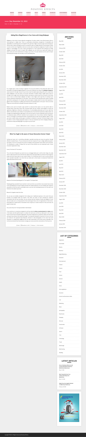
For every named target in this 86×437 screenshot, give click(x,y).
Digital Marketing (62, 254)
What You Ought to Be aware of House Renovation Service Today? (30, 134)
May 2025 (61, 55)
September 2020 (62, 196)
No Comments (40, 125)
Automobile (61, 243)
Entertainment (63, 12)
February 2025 (62, 62)
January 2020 (62, 224)
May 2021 (61, 168)
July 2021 (61, 161)
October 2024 (62, 66)
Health (36, 12)
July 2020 (61, 203)
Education (73, 12)
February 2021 (62, 178)
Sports (60, 331)
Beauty (60, 247)
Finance (44, 12)
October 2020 (62, 192)
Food (60, 272)
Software (61, 328)
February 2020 (62, 220)
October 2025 (62, 52)
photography (62, 310)
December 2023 (62, 76)
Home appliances (62, 289)
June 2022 (61, 125)
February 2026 (62, 48)
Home (60, 286)
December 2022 (62, 104)
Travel (60, 342)
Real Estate (61, 314)
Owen (18, 125)
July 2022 (61, 122)
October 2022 (62, 111)
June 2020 (61, 206)
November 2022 (62, 108)
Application (61, 240)
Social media (61, 324)
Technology (52, 12)
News (60, 307)
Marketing (61, 303)
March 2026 (61, 44)
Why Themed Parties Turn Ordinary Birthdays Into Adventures (64, 376)
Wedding (61, 352)
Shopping (20, 12)
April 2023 (61, 97)
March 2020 (61, 217)
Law (60, 300)
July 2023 (61, 94)
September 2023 (62, 87)
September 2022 (62, 115)
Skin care (61, 321)
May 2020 (61, 210)
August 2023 (62, 90)
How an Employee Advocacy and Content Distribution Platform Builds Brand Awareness (66, 366)
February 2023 (62, 101)
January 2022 (62, 143)
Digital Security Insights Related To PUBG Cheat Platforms (66, 384)
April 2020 (61, 213)
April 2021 (61, 171)
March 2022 (61, 136)
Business (28, 12)
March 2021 (61, 175)
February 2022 (62, 139)
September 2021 (62, 154)
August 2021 (62, 157)
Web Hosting (62, 349)
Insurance (61, 293)
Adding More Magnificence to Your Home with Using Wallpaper (30, 35)
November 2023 (62, 80)
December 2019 (62, 227)
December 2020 (62, 185)
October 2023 (62, 83)
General (12, 12)
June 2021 (61, 164)
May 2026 (61, 41)
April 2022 (61, 132)
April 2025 (61, 59)
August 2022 (62, 118)
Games (60, 275)
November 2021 (62, 150)
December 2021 (62, 146)
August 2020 (62, 199)
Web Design (61, 345)
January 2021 (62, 182)
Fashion (60, 265)
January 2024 (62, 73)
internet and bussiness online (65, 296)
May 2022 (61, 129)
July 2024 (61, 69)
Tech (60, 335)
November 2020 (62, 189)
